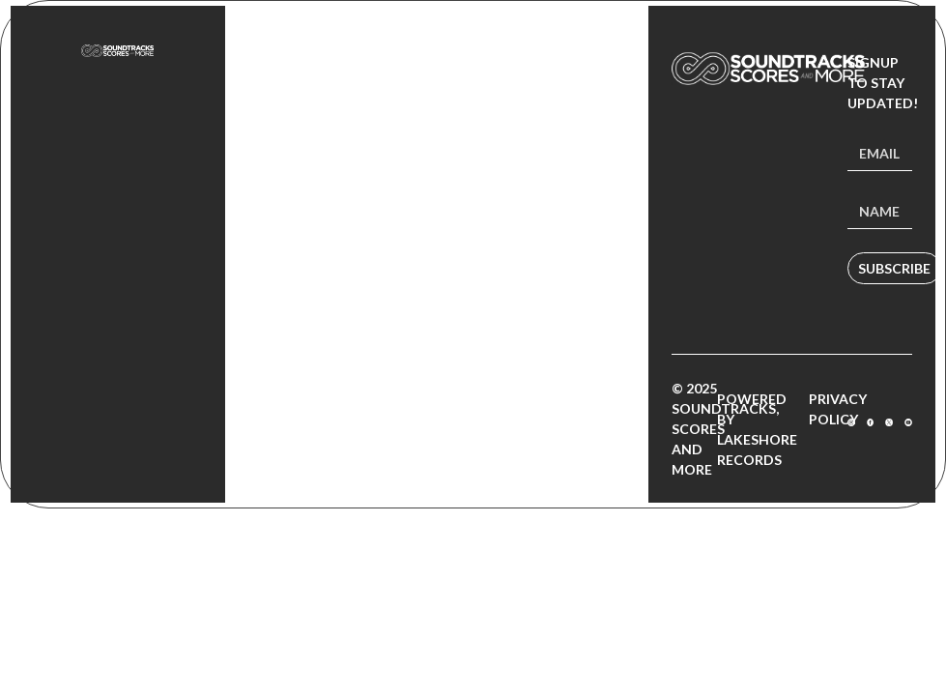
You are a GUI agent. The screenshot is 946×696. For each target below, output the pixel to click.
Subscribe (894, 268)
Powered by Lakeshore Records (757, 429)
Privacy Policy (838, 409)
